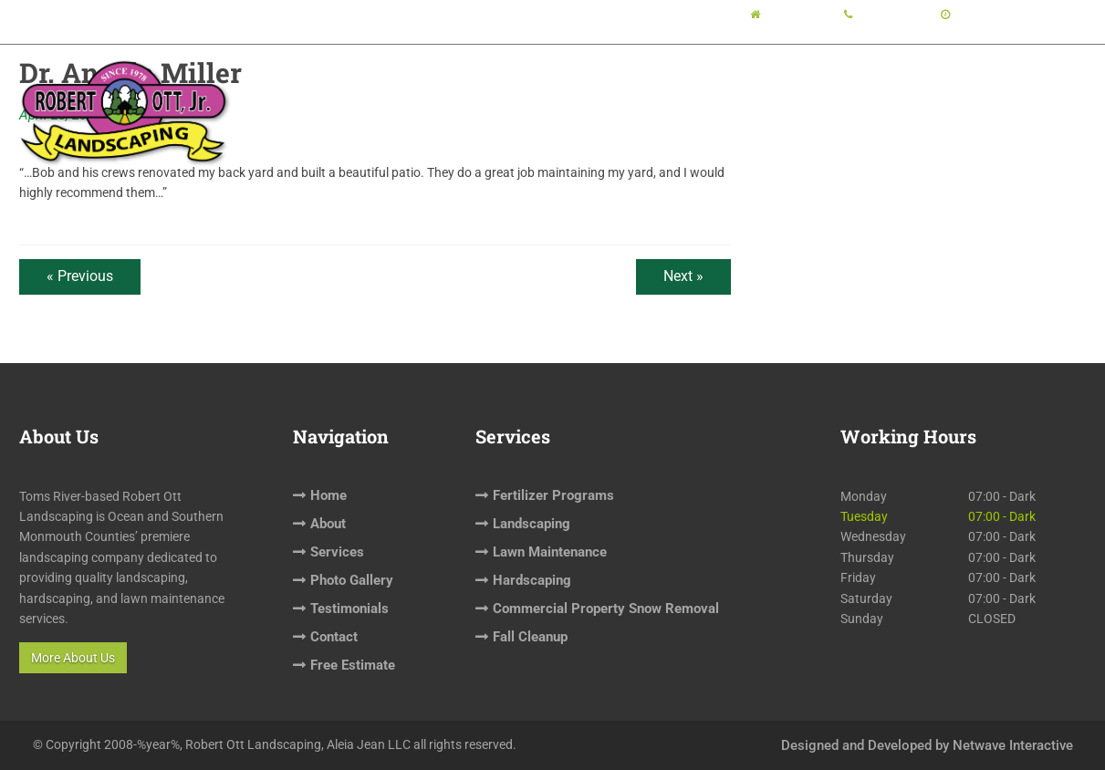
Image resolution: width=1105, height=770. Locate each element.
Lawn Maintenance (550, 552)
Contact (919, 96)
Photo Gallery (696, 96)
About (500, 96)
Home (428, 96)
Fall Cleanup (530, 637)
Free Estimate (1023, 96)
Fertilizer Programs (553, 495)
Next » (683, 276)
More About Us (73, 657)
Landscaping (531, 523)
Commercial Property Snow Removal (606, 608)
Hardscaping (532, 580)
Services (586, 96)
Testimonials (815, 96)
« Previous (80, 276)
